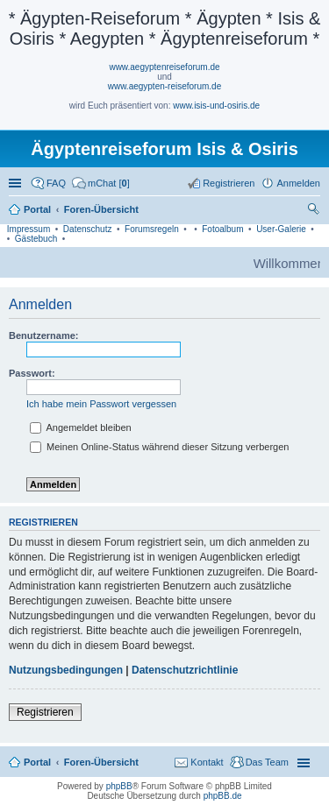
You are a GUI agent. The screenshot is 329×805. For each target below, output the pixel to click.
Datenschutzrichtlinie (185, 670)
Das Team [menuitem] (267, 762)
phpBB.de (223, 796)
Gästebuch (36, 239)
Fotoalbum (222, 229)
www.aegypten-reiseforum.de (165, 86)
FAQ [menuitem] (56, 183)
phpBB (119, 786)
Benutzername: (43, 335)
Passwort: (32, 373)
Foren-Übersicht (101, 762)
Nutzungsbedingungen (66, 670)
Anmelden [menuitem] (298, 183)
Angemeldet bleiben (81, 427)
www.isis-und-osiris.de (216, 105)
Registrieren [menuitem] (228, 183)
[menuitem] (101, 183)
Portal (37, 209)
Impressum (28, 229)
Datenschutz (87, 229)
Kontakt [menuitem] (206, 762)
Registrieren (45, 712)
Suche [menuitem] (315, 211)
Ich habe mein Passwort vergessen (101, 404)
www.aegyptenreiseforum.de (164, 67)
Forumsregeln (152, 229)
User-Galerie (281, 229)
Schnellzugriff (17, 183)
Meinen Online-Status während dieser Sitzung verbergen (159, 446)
